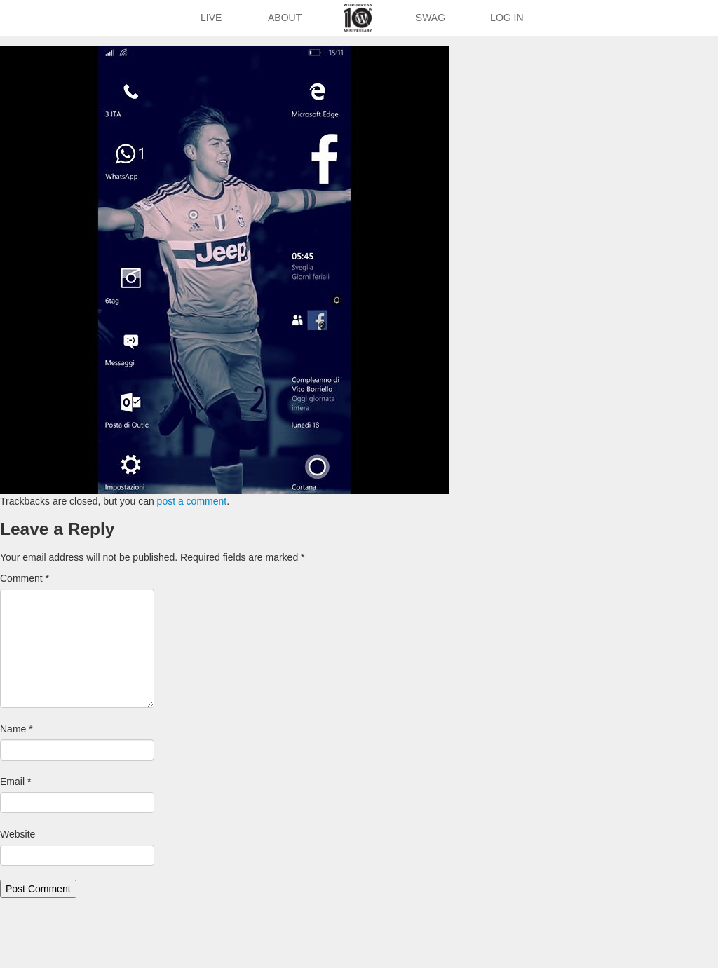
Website (17, 834)
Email (15, 781)
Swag (430, 17)
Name (16, 729)
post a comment (192, 501)
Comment (24, 578)
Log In (506, 17)
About (285, 17)
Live (211, 17)
